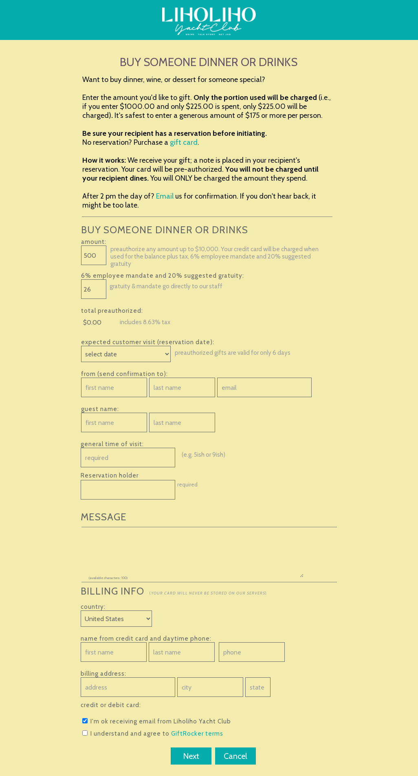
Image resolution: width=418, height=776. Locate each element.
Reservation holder (110, 475)
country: (93, 606)
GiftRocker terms (197, 733)
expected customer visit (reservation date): (147, 342)
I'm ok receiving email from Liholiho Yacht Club (156, 721)
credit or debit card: (111, 705)
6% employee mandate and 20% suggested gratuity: (162, 275)
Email (165, 196)
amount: (93, 241)
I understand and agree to (152, 733)
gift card (184, 142)
